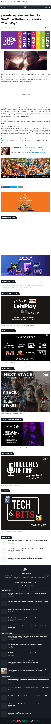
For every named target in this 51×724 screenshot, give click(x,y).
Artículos (6, 11)
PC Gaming (34, 285)
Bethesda (14, 180)
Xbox (31, 287)
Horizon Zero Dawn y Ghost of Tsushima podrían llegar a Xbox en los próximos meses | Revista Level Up (28, 704)
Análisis (3, 285)
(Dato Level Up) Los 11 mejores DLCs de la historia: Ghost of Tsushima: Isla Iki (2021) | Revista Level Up (27, 626)
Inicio (2, 1)
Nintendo (24, 285)
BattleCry (8, 180)
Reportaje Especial (5, 287)
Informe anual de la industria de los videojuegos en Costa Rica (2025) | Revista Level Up (28, 687)
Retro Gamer (42, 152)
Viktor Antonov (4, 182)
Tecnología (20, 287)
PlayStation (40, 285)
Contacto (19, 1)
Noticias (26, 180)
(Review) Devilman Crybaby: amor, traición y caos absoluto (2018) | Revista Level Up (27, 695)
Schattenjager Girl (44, 180)
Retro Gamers (30, 151)
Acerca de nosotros (10, 1)
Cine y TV (13, 285)
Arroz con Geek (39, 151)
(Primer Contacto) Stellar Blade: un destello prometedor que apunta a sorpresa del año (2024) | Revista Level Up (28, 680)
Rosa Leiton (37, 180)
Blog (18, 180)
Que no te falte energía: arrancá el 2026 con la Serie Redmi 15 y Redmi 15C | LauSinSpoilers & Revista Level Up (25, 549)
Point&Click (35, 152)
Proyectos (32, 180)
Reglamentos (30, 721)
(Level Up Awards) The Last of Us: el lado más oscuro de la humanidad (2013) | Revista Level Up (28, 602)
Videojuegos (26, 287)
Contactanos (23, 721)
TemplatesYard (24, 720)
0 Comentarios (11, 27)
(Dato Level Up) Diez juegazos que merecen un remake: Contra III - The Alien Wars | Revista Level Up (27, 594)
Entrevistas (18, 285)
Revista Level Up (13, 287)
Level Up (22, 180)
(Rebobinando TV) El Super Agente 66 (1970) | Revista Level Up (22, 609)
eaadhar (37, 720)
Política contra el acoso (39, 721)
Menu (4, 7)
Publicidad (25, 1)
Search (46, 7)
